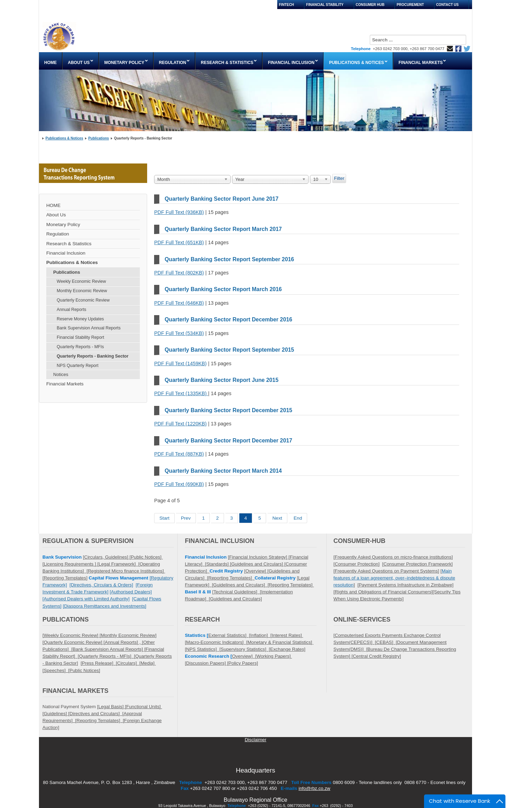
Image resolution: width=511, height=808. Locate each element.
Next (277, 518)
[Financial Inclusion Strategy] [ (259, 557)
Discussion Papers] (206, 663)
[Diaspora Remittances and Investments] (104, 606)
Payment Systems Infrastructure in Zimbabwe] (406, 584)
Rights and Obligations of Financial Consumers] (384, 591)
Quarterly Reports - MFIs (80, 346)
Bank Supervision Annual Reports (89, 328)
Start (164, 518)
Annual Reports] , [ (124, 642)
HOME (53, 205)
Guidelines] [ (118, 557)
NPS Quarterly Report (77, 365)
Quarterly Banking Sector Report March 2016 (223, 289)
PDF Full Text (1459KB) (180, 363)
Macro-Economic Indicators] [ (216, 642)
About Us (56, 214)
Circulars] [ (129, 663)
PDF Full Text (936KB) (179, 212)
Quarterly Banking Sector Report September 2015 (229, 350)
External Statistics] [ (229, 635)
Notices (60, 374)
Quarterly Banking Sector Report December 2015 (228, 410)
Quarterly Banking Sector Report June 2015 (221, 380)
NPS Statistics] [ (203, 649)
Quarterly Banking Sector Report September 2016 (229, 259)
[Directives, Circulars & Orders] (101, 584)
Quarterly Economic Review (83, 300)
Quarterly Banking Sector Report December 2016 (228, 319)
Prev (186, 518)
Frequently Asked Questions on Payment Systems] (387, 571)
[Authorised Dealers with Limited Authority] (85, 598)
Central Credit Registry (376, 656)
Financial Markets (64, 383)
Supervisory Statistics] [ (245, 649)
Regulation (57, 234)
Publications (98, 138)
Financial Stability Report (80, 337)
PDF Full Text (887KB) (179, 454)
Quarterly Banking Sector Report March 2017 (223, 229)
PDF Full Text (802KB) (179, 272)
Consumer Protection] (357, 564)
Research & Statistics (68, 243)
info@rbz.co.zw (314, 788)
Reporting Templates (65, 578)
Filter (339, 178)
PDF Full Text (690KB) (179, 484)
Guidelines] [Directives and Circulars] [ (84, 713)
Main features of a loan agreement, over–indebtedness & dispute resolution (394, 577)
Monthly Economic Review (82, 290)
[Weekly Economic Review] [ (71, 635)
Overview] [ (244, 656)
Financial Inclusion (65, 253)
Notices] (91, 670)
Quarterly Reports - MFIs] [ (107, 656)
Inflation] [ (261, 635)
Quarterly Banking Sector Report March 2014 (223, 471)
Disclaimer (255, 739)
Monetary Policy (63, 224)
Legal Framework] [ (119, 564)
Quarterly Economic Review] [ (74, 642)
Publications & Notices (64, 138)
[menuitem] (50, 61)
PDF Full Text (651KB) (179, 242)
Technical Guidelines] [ (237, 591)
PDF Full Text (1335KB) (181, 393)
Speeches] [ (57, 670)
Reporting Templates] (231, 578)
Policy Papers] (243, 663)
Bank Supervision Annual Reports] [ (109, 649)
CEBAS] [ (386, 642)
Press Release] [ (99, 663)
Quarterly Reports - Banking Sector (92, 356)
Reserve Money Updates (80, 319)
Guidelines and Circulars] (236, 598)
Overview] (256, 571)
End (298, 518)
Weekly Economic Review (81, 281)
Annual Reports (71, 309)
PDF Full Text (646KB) (179, 303)
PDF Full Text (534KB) (179, 333)
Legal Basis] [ (112, 706)
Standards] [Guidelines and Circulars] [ (246, 564)
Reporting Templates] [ (100, 720)
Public (76, 670)
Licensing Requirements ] (70, 564)
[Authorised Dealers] (131, 591)
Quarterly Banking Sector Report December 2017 (228, 440)
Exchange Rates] (288, 649)
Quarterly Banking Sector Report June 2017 (221, 199)
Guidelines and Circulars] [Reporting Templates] (263, 584)
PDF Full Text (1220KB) (180, 423)
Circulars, (94, 557)
